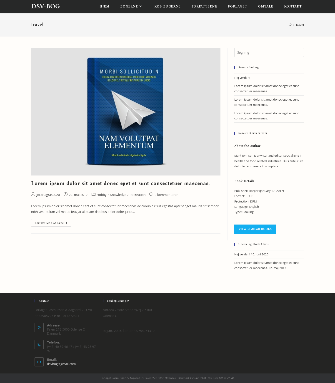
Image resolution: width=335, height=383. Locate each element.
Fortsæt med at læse (53, 224)
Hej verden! (242, 78)
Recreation (138, 195)
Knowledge (118, 195)
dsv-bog (45, 7)
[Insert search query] (269, 52)
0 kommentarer (166, 195)
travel (300, 25)
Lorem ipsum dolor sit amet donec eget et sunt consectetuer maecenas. (120, 183)
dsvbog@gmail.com (61, 364)
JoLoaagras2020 (48, 195)
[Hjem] (290, 25)
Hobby (102, 195)
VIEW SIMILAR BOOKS (255, 229)
